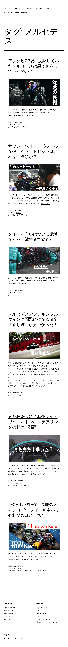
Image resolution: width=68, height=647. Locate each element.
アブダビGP (15, 127)
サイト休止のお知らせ (34, 8)
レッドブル (23, 295)
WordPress (21, 639)
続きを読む (29, 115)
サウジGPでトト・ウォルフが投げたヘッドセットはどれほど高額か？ (33, 151)
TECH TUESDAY (16, 571)
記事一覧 (49, 8)
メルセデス (23, 127)
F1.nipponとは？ (18, 8)
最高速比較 (8, 613)
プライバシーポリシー (43, 619)
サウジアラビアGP (17, 215)
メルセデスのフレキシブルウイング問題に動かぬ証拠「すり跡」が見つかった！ (33, 319)
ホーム (6, 8)
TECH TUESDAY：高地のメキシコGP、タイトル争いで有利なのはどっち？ (33, 510)
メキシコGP (27, 571)
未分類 (6, 616)
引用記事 (18, 124)
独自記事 (18, 212)
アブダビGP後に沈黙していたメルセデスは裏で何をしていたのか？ (33, 66)
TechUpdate (8, 608)
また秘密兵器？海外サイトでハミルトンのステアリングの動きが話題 (33, 421)
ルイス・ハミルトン (26, 485)
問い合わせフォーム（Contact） (16, 13)
